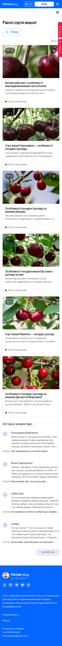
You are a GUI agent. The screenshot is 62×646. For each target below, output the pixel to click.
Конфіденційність (10, 615)
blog (10, 4)
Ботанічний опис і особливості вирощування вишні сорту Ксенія (25, 84)
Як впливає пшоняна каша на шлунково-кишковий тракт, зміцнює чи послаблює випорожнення (33, 542)
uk (28, 5)
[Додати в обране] (54, 51)
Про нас (6, 620)
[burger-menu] (58, 12)
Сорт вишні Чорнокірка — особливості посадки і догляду (29, 147)
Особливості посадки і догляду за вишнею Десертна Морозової (25, 396)
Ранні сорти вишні (17, 101)
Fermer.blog (5, 12)
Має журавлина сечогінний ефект (29, 451)
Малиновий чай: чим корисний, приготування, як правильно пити (29, 481)
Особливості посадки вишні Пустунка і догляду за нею (29, 273)
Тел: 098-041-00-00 (11, 632)
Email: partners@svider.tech (15, 636)
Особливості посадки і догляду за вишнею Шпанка (25, 210)
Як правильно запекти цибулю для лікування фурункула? (35, 512)
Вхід (44, 4)
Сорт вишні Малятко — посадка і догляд (29, 334)
